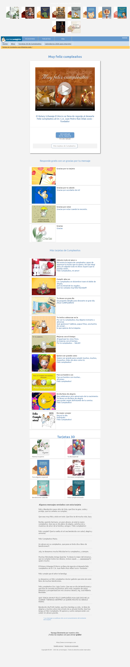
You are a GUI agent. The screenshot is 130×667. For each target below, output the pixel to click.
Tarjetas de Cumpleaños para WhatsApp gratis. (17, 47)
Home (5, 44)
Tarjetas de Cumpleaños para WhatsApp (65, 3)
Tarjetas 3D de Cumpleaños (29, 44)
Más (63, 39)
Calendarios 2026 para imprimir (58, 44)
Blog (13, 44)
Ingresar (124, 37)
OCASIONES (30, 39)
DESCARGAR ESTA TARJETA (65, 135)
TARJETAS (46, 39)
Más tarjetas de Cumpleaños (64, 146)
